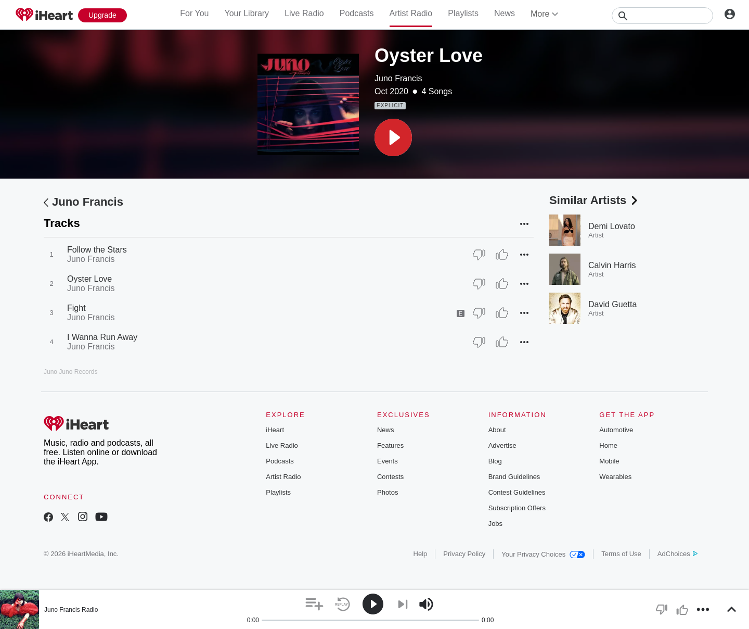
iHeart (275, 430)
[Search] (662, 15)
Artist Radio (411, 13)
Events (387, 461)
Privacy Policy (464, 554)
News (504, 13)
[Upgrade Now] (102, 15)
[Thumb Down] (479, 254)
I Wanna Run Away (102, 337)
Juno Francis (398, 78)
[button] (393, 137)
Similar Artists (594, 200)
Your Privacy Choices (543, 554)
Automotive (616, 430)
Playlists (463, 13)
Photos (387, 492)
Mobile (609, 461)
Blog (495, 461)
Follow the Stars (97, 249)
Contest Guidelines (517, 492)
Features (390, 445)
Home (608, 445)
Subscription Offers (517, 508)
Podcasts (357, 13)
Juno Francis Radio (71, 609)
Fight (76, 308)
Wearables (615, 477)
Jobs (495, 523)
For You (194, 13)
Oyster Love (89, 278)
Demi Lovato (611, 226)
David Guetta (612, 304)
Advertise (502, 445)
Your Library (246, 13)
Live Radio (304, 13)
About (497, 430)
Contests (390, 477)
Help (421, 554)
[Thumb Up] (502, 254)
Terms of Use (621, 554)
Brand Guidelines (514, 477)
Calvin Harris (612, 265)
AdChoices (677, 554)
